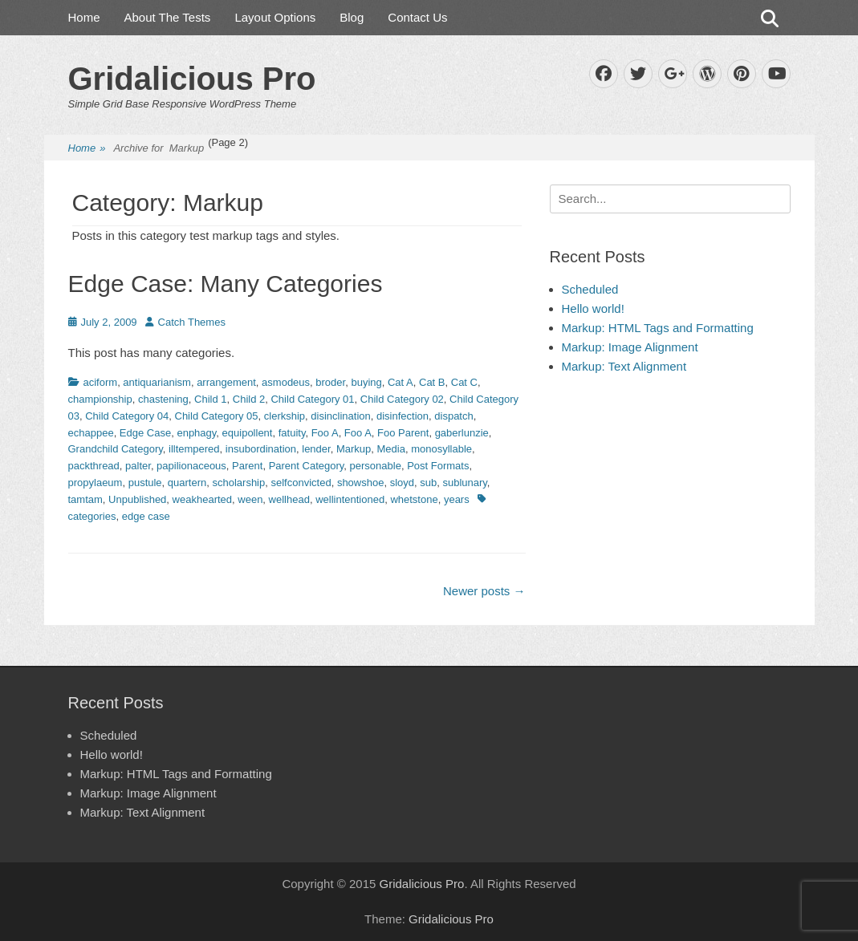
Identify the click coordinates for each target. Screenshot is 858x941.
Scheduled (590, 289)
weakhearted (202, 499)
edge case (146, 516)
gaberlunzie (462, 433)
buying (366, 382)
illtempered (194, 449)
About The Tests (167, 17)
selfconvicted (300, 483)
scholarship (238, 483)
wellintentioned (349, 499)
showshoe (360, 483)
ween (250, 499)
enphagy (196, 433)
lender (316, 449)
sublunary (464, 483)
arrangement (226, 382)
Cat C (464, 382)
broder (330, 382)
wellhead (289, 499)
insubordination (261, 449)
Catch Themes (192, 322)
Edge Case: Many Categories (225, 283)
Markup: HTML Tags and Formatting (658, 328)
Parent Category (306, 466)
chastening (163, 399)
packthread (94, 466)
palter (138, 466)
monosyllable (441, 449)
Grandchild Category (115, 449)
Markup (353, 449)
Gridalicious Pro (192, 78)
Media (391, 449)
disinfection (402, 416)
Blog (352, 17)
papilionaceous (191, 466)
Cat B (432, 382)
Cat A (400, 382)
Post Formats (438, 466)
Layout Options (274, 17)
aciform (100, 382)
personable (375, 466)
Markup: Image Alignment (630, 347)
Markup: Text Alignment (624, 366)
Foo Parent (403, 433)
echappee (91, 433)
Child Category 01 (312, 399)
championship (100, 399)
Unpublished (137, 499)
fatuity (292, 433)
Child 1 (210, 399)
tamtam (85, 499)
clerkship (284, 416)
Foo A (325, 433)
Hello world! (593, 308)
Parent (247, 466)
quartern (187, 483)
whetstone (413, 499)
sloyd (402, 483)
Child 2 (249, 399)
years (457, 499)
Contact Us (417, 17)
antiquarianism (157, 382)
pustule (145, 483)
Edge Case (145, 433)
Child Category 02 (402, 399)
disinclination (340, 416)
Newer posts (484, 591)
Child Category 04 (127, 416)
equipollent (247, 433)
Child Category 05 (216, 416)
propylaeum (95, 483)
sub (428, 483)
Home (84, 17)
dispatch (453, 416)
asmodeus (286, 382)
